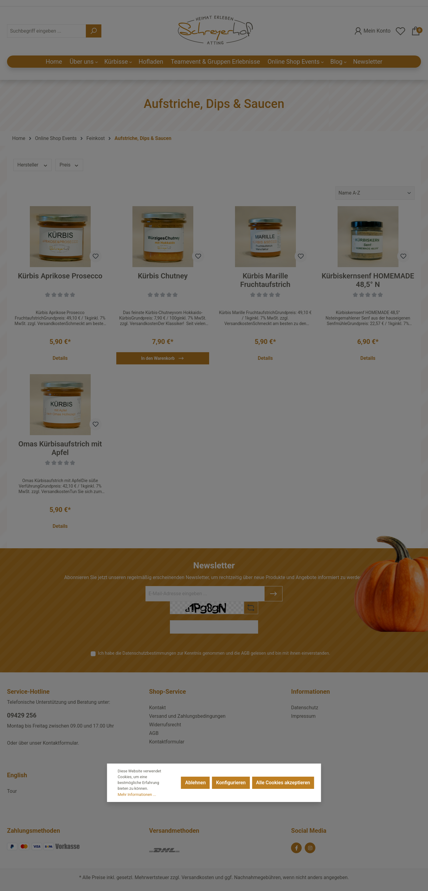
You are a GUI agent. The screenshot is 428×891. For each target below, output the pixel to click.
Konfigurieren (231, 782)
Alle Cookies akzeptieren (283, 782)
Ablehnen (195, 782)
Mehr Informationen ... (137, 794)
